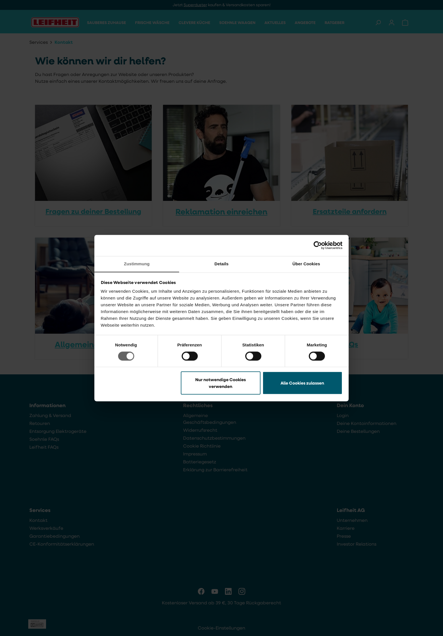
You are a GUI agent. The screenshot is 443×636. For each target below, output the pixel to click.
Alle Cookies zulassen (302, 383)
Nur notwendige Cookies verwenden (220, 383)
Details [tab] (221, 263)
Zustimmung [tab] (137, 263)
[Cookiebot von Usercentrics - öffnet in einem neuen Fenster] (317, 245)
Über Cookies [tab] (306, 263)
